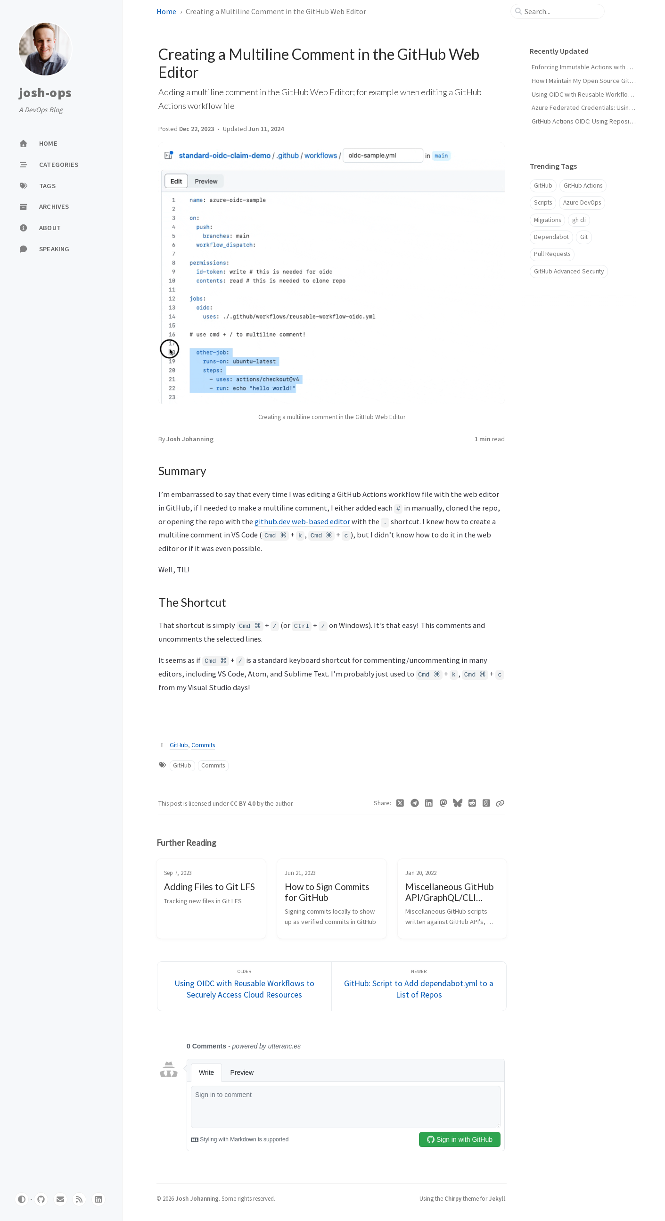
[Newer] (419, 986)
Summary (546, 336)
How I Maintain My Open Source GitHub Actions (597, 80)
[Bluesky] (457, 803)
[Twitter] (400, 803)
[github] (41, 1199)
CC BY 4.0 (243, 804)
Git (584, 237)
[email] (60, 1199)
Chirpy (452, 1198)
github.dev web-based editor (302, 521)
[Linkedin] (429, 803)
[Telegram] (414, 803)
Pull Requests (552, 254)
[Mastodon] (443, 803)
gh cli (579, 220)
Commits (203, 745)
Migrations (547, 220)
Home (166, 11)
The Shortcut (549, 350)
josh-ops (45, 93)
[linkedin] (98, 1199)
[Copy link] (500, 803)
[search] (561, 11)
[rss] (79, 1199)
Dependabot (551, 237)
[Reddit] (472, 803)
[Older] (244, 986)
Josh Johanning (189, 439)
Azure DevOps (582, 202)
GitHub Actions (583, 186)
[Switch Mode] (21, 1199)
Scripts (543, 202)
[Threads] (486, 803)
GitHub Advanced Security (569, 271)
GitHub (179, 745)
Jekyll (497, 1198)
